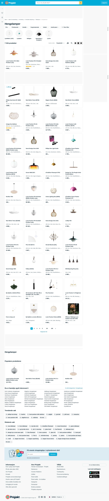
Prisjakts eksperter (36, 489)
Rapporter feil (43, 331)
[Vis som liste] (78, 43)
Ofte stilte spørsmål (11, 487)
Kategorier (34, 482)
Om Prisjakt (9, 471)
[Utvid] (2, 8)
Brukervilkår (60, 466)
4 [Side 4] (39, 328)
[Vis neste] (55, 328)
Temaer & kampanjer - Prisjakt (39, 466)
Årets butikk (34, 477)
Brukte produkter (36, 487)
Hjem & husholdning (13, 19)
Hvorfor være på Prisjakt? (13, 479)
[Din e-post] (37, 454)
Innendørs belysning (29, 19)
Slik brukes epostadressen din (33, 457)
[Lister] (2, 13)
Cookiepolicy (60, 471)
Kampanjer (34, 484)
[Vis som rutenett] (75, 43)
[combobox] (57, 2)
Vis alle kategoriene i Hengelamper (74, 388)
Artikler (33, 474)
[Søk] (80, 2)
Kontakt (8, 474)
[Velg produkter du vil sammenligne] (67, 43)
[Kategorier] (2, 3)
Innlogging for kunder (12, 484)
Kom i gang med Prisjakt (12, 466)
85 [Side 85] (47, 328)
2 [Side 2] (34, 328)
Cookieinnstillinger (62, 477)
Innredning (21, 19)
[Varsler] (2, 17)
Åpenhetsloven (61, 469)
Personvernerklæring (63, 474)
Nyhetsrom (34, 469)
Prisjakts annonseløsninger (13, 477)
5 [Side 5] (42, 328)
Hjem (6, 19)
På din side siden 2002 (12, 469)
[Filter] (2, 21)
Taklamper (38, 19)
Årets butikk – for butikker (38, 479)
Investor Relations (36, 471)
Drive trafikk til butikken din (13, 482)
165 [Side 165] (52, 328)
